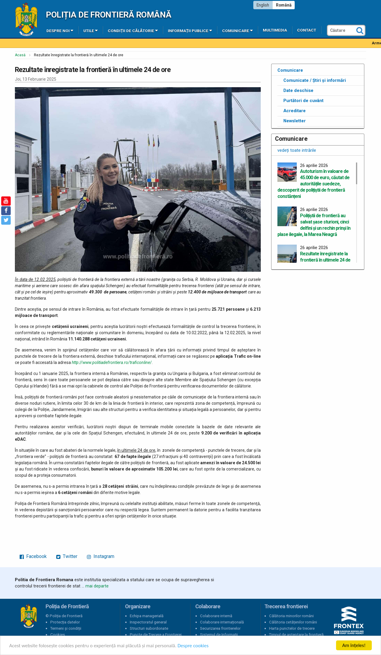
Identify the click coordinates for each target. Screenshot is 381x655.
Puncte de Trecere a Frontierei (156, 634)
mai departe (97, 586)
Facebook (33, 556)
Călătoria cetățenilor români (293, 622)
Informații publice (190, 30)
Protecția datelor (65, 622)
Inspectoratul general (148, 622)
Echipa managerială (146, 616)
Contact (306, 30)
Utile (90, 30)
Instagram (100, 556)
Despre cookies (192, 646)
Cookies (57, 634)
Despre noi (59, 30)
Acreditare (294, 110)
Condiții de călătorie (133, 30)
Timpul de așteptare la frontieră (296, 634)
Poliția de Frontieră (28, 616)
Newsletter (294, 121)
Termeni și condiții (65, 628)
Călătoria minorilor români (291, 616)
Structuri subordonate (149, 628)
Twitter (66, 556)
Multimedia (275, 30)
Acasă (20, 55)
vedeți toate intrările (296, 150)
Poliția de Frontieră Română (108, 15)
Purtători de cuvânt (303, 100)
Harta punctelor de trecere (292, 628)
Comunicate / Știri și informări (314, 80)
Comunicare (237, 30)
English (263, 5)
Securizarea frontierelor (220, 628)
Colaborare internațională (222, 622)
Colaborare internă (216, 616)
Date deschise (298, 90)
